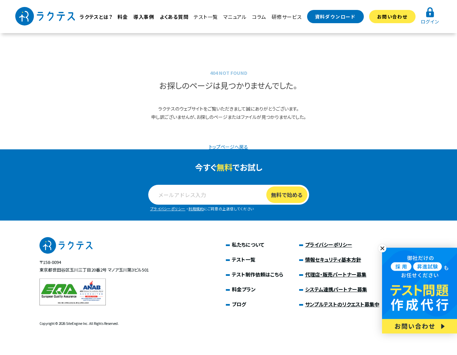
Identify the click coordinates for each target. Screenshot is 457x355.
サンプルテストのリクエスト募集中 (342, 304)
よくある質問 (174, 16)
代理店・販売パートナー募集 (335, 274)
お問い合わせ (392, 16)
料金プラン (244, 289)
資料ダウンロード (335, 16)
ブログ (239, 304)
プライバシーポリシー (168, 208)
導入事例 (143, 16)
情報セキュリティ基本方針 (333, 259)
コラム (259, 16)
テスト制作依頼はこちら (257, 274)
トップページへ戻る (228, 146)
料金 (122, 16)
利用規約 (196, 208)
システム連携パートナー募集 (336, 289)
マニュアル (235, 16)
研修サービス (287, 16)
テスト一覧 (206, 16)
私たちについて (248, 244)
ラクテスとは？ (96, 16)
